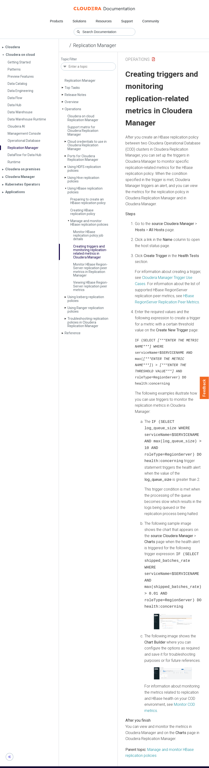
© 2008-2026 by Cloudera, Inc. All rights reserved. (158, 762)
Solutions (79, 21)
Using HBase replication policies (85, 190)
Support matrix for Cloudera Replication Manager (82, 130)
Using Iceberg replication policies (85, 298)
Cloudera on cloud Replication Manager (82, 118)
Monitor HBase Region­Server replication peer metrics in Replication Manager (90, 269)
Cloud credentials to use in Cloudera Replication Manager (87, 145)
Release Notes (75, 95)
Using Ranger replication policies (85, 309)
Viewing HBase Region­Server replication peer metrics (90, 286)
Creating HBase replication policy (82, 212)
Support (127, 21)
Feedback (204, 388)
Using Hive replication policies (83, 179)
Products (56, 21)
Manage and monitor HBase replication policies (89, 222)
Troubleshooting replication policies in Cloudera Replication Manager (87, 322)
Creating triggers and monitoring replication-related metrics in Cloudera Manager (90, 251)
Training (85, 762)
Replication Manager (94, 45)
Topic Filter (69, 59)
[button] (173, 613)
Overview (72, 102)
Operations (73, 109)
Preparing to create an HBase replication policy (88, 201)
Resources (104, 21)
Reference (73, 333)
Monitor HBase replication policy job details (88, 235)
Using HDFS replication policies (84, 168)
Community (150, 21)
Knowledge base (108, 762)
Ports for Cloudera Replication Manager (82, 158)
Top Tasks (72, 88)
